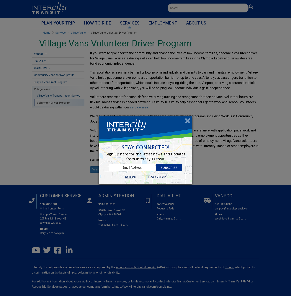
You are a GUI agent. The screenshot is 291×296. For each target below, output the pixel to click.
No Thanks (130, 176)
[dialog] (145, 150)
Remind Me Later (157, 176)
